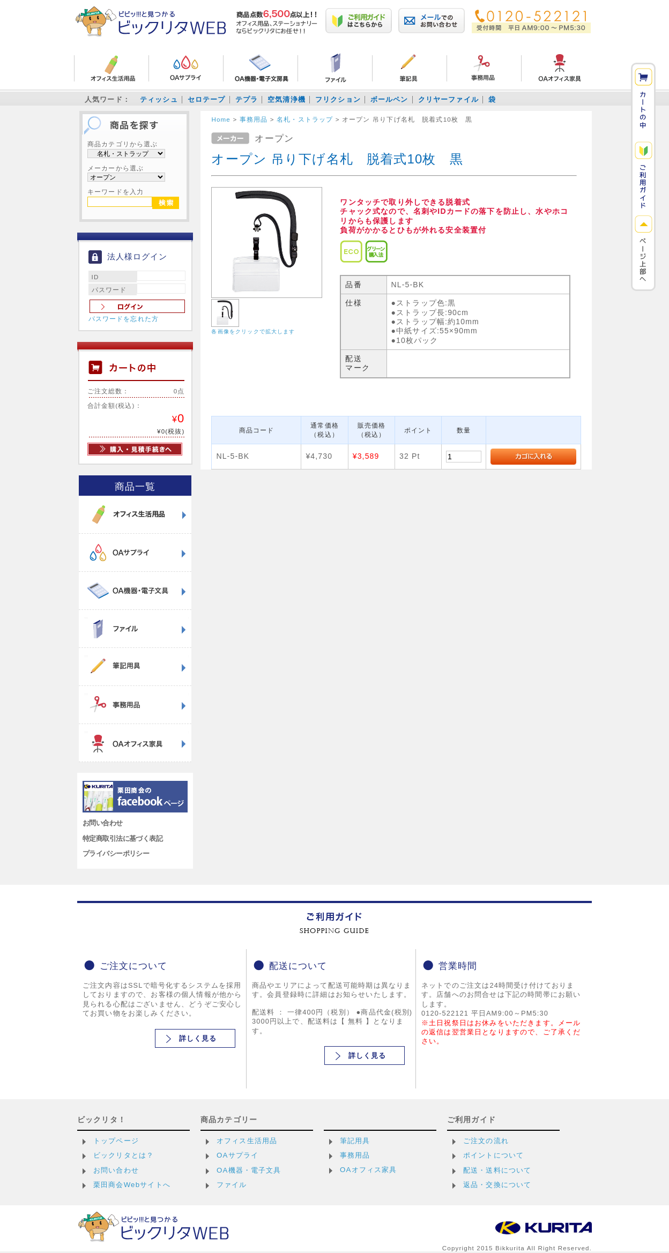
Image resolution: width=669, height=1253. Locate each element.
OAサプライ (237, 1155)
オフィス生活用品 (247, 1141)
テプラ (246, 99)
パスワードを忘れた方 (123, 319)
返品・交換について (497, 1185)
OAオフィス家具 (368, 1170)
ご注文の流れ (486, 1141)
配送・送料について (497, 1170)
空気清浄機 (286, 99)
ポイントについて (493, 1155)
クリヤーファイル (448, 99)
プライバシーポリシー (116, 853)
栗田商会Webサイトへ (131, 1185)
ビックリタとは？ (123, 1155)
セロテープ (207, 99)
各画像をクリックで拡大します (253, 331)
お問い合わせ (103, 823)
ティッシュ (159, 99)
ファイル (232, 1185)
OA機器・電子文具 (249, 1170)
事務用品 (355, 1155)
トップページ (116, 1141)
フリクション (338, 99)
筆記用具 (355, 1141)
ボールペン (389, 99)
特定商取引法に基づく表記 (122, 838)
